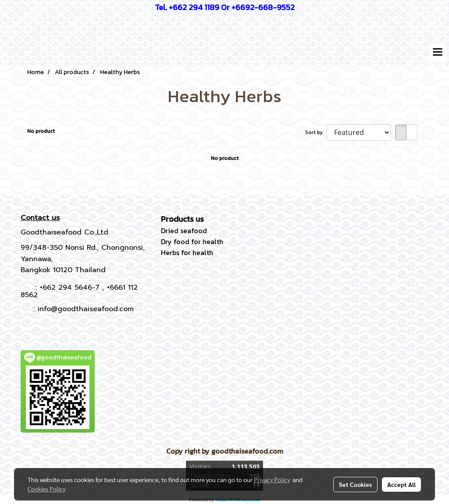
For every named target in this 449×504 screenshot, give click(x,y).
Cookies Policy (46, 489)
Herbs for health (187, 252)
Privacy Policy (272, 479)
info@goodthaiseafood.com (86, 309)
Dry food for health (192, 241)
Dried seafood (184, 230)
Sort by (316, 132)
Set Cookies (355, 484)
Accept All (401, 484)
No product (41, 131)
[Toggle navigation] (437, 52)
